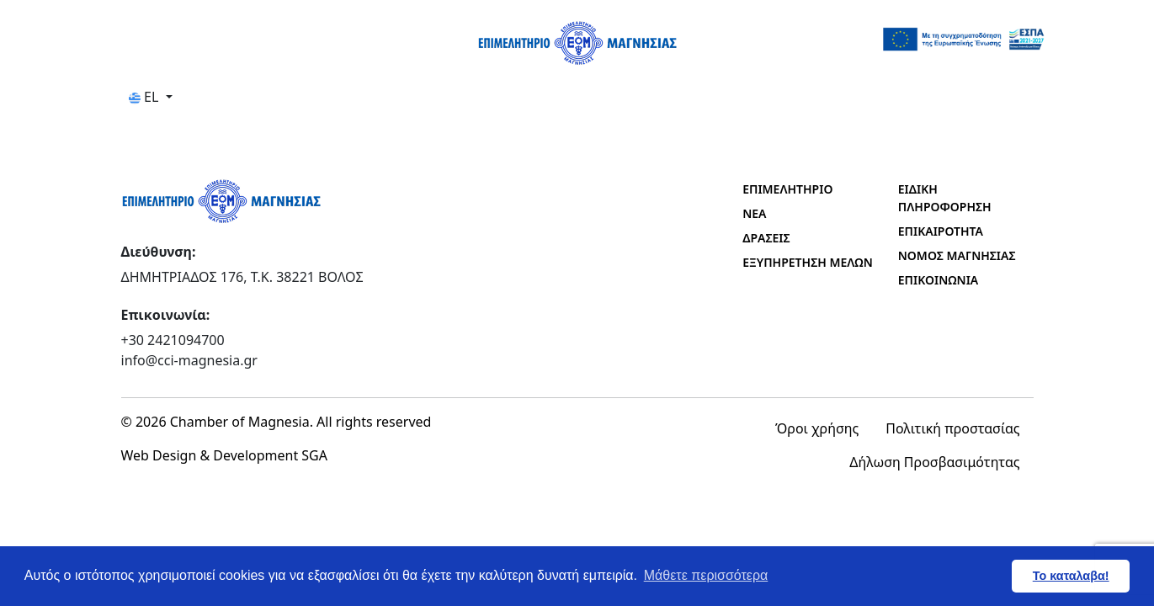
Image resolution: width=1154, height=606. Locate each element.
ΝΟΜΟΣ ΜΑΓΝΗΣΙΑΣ (957, 255)
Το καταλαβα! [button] (1071, 575)
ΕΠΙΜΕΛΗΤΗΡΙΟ (787, 189)
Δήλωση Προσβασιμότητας (934, 462)
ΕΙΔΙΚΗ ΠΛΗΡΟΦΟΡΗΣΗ (945, 198)
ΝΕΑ (754, 213)
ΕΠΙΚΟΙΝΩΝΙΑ (938, 280)
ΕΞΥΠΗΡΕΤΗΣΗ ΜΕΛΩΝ (807, 262)
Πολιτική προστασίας (952, 428)
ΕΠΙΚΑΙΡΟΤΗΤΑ (940, 231)
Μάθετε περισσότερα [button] (706, 575)
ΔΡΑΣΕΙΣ (766, 238)
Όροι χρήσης (817, 428)
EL (145, 97)
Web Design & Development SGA (224, 455)
